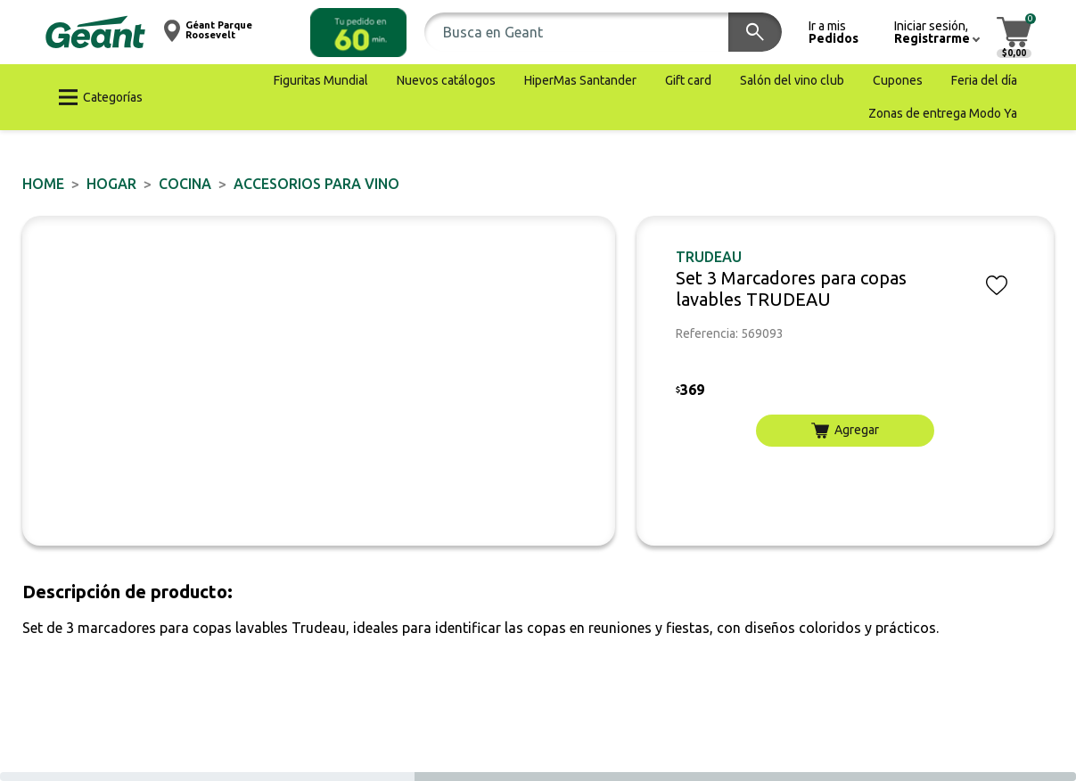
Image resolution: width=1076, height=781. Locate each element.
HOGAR (111, 184)
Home (43, 184)
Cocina (185, 184)
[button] (358, 32)
